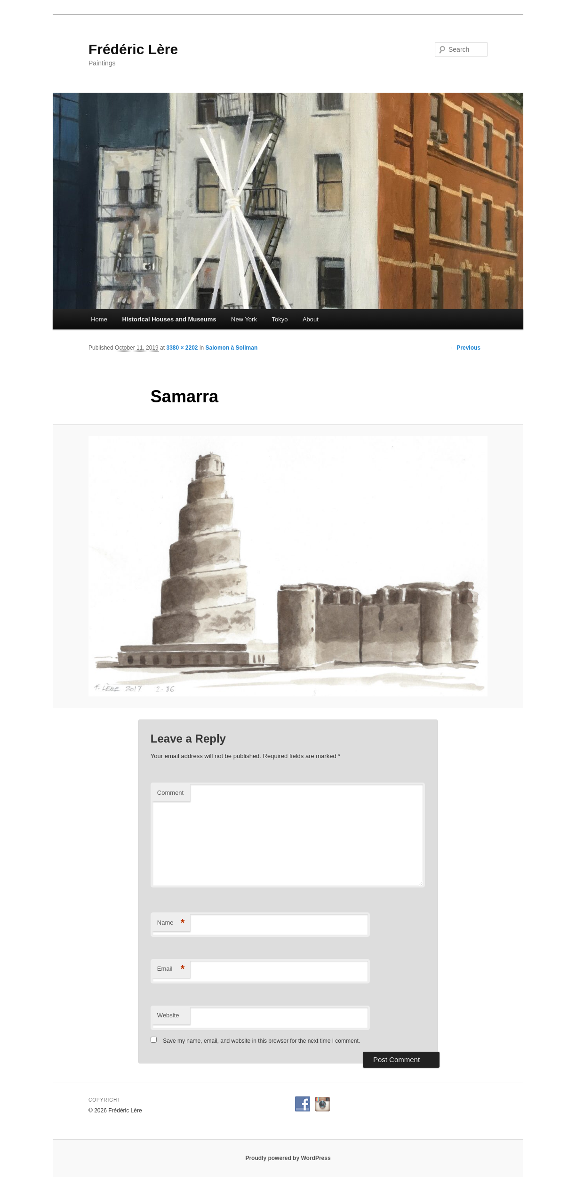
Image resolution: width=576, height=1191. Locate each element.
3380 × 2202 (182, 347)
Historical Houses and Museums (169, 319)
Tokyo (280, 319)
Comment (170, 792)
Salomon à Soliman (232, 347)
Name (171, 923)
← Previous (464, 347)
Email (171, 969)
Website (168, 1015)
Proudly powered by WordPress (287, 1158)
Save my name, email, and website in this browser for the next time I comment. (261, 1041)
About (311, 319)
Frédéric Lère (133, 49)
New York (244, 319)
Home (99, 319)
